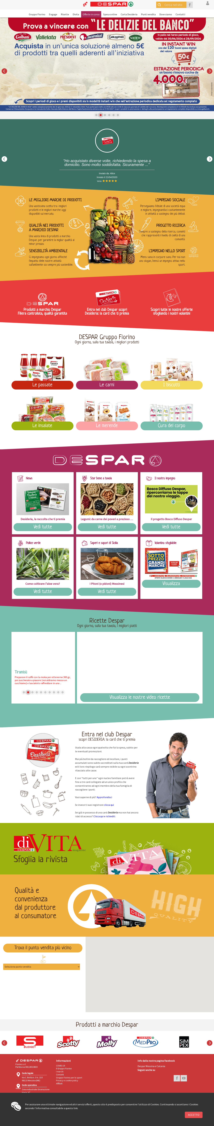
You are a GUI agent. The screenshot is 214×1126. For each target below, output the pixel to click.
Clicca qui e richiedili (104, 816)
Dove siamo (165, 14)
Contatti (180, 14)
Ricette (65, 14)
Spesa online (110, 14)
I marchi (59, 1071)
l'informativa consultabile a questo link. (56, 1108)
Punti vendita (148, 14)
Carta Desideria (129, 14)
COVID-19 (60, 1065)
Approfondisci (104, 797)
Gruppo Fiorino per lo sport (69, 1077)
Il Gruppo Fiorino (64, 1068)
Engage (53, 14)
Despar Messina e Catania (151, 1066)
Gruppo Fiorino (37, 14)
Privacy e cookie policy (67, 1080)
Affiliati (59, 1083)
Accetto (193, 1115)
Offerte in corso (91, 14)
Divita (76, 14)
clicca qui (109, 804)
